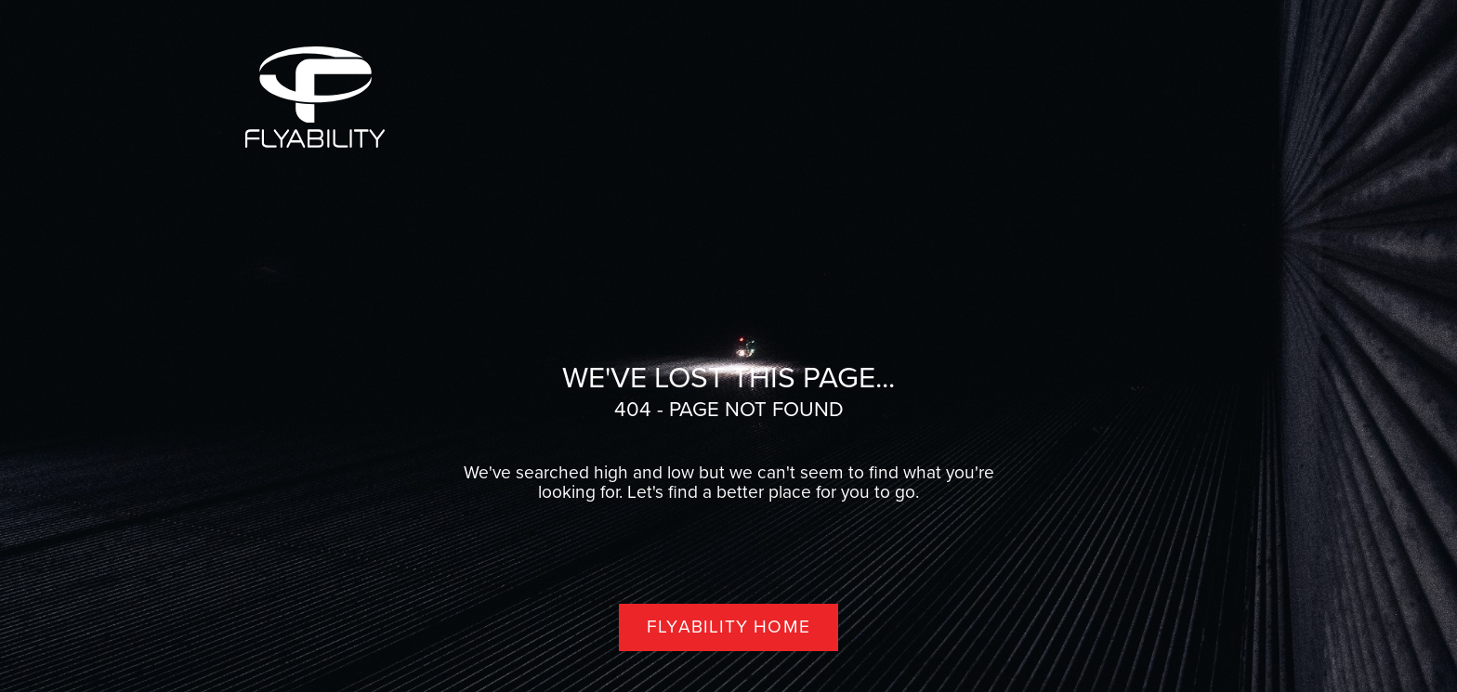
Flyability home (728, 626)
